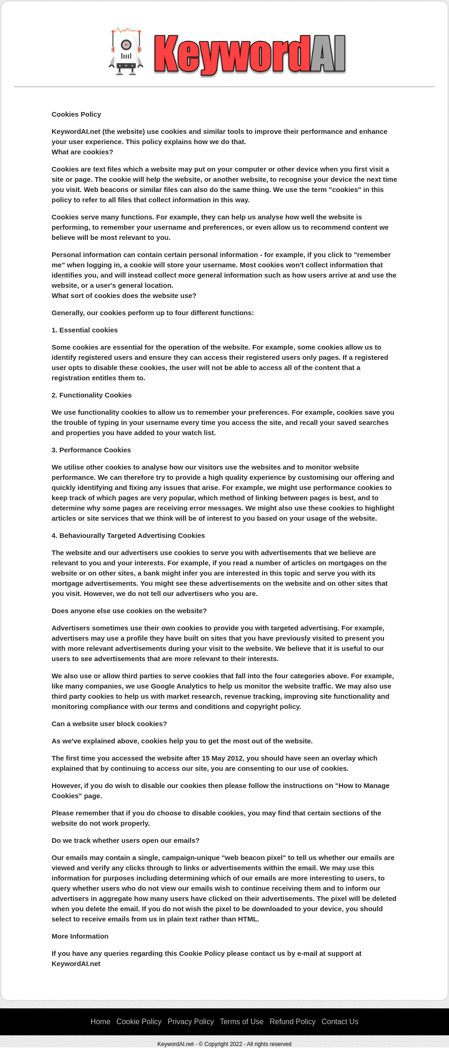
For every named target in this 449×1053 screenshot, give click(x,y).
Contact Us (340, 1022)
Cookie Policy (139, 1022)
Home (101, 1022)
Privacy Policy (191, 1022)
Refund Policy (293, 1022)
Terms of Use (242, 1022)
